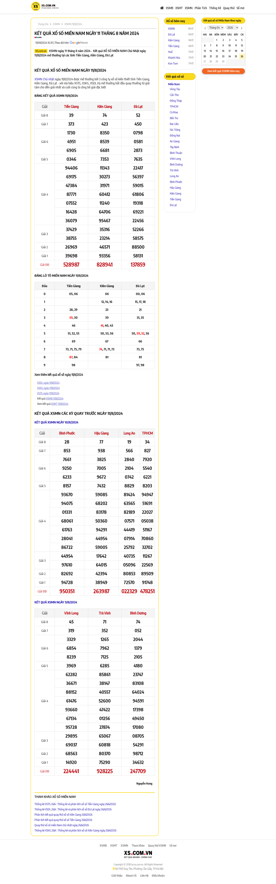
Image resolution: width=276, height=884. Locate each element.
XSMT (179, 8)
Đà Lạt (138, 106)
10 (229, 45)
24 (229, 56)
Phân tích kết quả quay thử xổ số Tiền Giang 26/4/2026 (63, 820)
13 (205, 50)
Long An (129, 433)
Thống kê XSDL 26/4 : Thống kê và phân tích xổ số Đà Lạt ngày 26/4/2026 (73, 809)
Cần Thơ (174, 95)
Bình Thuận (176, 153)
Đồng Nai (175, 135)
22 (217, 56)
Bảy (236, 34)
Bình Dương (138, 613)
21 (211, 56)
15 (217, 50)
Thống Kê (215, 8)
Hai (205, 34)
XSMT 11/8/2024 (59, 404)
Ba (210, 34)
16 (223, 50)
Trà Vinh (105, 613)
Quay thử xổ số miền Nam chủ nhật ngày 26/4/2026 (61, 825)
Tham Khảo (138, 845)
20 (204, 56)
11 (236, 45)
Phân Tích (201, 8)
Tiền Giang (71, 106)
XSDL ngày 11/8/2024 (48, 382)
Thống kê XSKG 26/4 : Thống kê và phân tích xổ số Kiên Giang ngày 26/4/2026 (75, 830)
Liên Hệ (144, 875)
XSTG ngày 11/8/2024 (48, 393)
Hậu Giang (101, 433)
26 (242, 56)
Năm (223, 34)
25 (236, 56)
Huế (170, 51)
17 (230, 50)
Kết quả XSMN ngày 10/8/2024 (56, 422)
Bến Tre (174, 118)
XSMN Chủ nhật (44, 79)
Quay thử (228, 8)
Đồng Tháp (176, 100)
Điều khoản (158, 875)
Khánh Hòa (174, 57)
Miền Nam (174, 84)
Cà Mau (174, 112)
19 (242, 50)
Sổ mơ (240, 8)
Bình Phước (67, 433)
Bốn (217, 34)
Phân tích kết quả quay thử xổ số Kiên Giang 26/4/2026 (63, 814)
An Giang (175, 141)
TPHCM (147, 433)
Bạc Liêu (174, 124)
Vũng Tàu (175, 89)
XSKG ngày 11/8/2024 (48, 388)
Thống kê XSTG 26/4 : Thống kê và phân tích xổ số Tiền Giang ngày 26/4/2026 (75, 804)
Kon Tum (173, 63)
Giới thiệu (116, 875)
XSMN (189, 8)
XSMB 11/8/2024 (54, 398)
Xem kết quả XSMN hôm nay (223, 71)
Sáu (229, 34)
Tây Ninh (174, 147)
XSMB (169, 8)
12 (242, 45)
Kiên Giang (104, 106)
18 (236, 50)
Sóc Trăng (175, 129)
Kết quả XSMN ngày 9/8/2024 (55, 602)
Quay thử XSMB (157, 845)
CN (242, 34)
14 (211, 50)
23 (223, 56)
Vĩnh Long (71, 613)
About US (131, 875)
